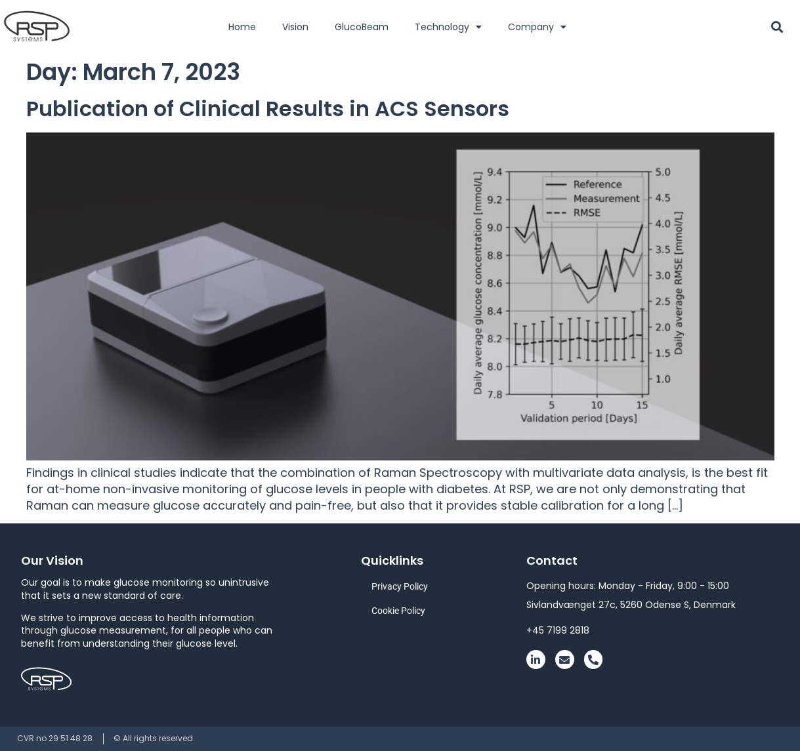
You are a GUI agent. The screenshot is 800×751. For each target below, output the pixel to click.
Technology (448, 27)
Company (537, 27)
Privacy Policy (399, 586)
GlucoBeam (362, 26)
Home (242, 26)
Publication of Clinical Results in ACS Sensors (267, 108)
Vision (295, 26)
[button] (777, 26)
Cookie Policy (398, 610)
